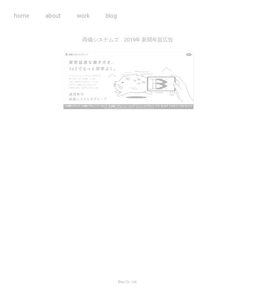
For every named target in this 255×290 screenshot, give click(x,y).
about (53, 15)
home (21, 15)
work (83, 15)
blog (111, 15)
